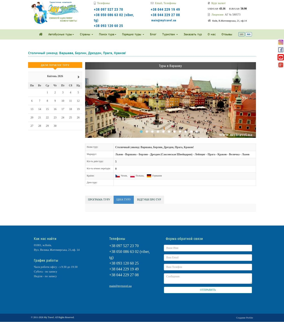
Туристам (170, 34)
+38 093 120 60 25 (108, 25)
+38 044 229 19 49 (165, 9)
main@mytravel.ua (163, 20)
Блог (153, 34)
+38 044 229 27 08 (165, 14)
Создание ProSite (244, 317)
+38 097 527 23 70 (108, 9)
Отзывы (226, 34)
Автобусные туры (61, 34)
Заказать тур (193, 34)
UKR (241, 34)
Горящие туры (133, 34)
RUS (248, 34)
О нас (212, 34)
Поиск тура (107, 34)
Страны (86, 34)
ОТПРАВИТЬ (208, 289)
